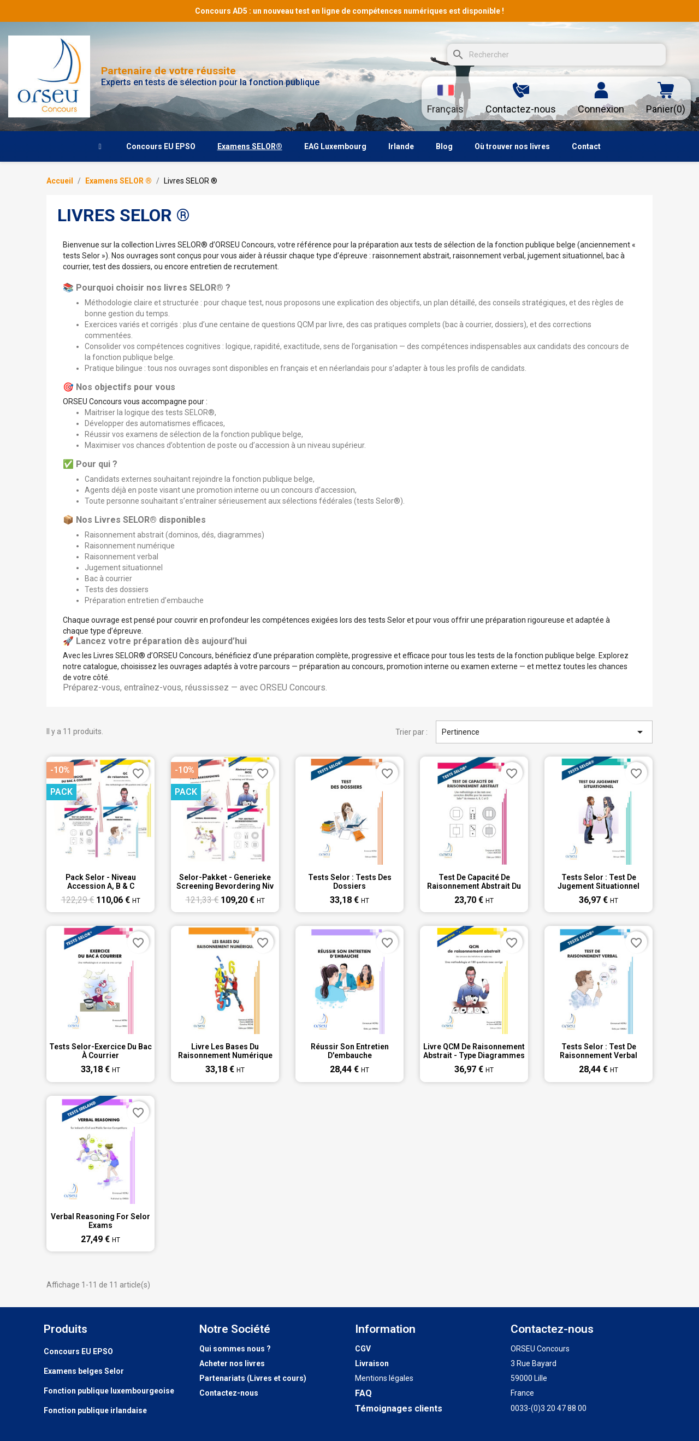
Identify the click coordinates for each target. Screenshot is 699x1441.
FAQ (363, 1393)
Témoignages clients (398, 1408)
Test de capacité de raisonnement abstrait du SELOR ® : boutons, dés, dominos (474, 881)
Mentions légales (384, 1378)
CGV (363, 1348)
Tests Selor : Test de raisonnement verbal (598, 1051)
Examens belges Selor (84, 1371)
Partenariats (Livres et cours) (252, 1378)
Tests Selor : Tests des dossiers (350, 881)
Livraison (372, 1363)
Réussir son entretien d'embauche (350, 1051)
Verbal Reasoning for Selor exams (100, 1221)
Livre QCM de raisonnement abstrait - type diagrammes (474, 1051)
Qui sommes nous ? (235, 1348)
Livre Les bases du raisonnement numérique (225, 1051)
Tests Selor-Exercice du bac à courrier (100, 1051)
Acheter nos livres (232, 1363)
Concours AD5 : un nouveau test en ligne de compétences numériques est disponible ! (349, 11)
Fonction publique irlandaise (95, 1410)
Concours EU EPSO (78, 1351)
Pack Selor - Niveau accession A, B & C (101, 881)
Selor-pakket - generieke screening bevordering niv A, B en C (225, 881)
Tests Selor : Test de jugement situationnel (598, 881)
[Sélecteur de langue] (445, 98)
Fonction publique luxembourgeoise (109, 1390)
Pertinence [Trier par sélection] (544, 732)
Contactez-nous (228, 1393)
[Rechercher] (556, 55)
